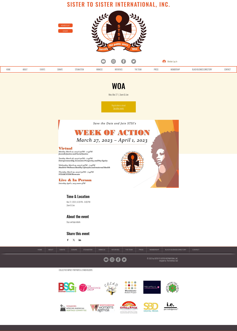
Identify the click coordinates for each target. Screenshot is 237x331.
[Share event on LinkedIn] (80, 240)
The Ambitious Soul (172, 260)
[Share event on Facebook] (68, 240)
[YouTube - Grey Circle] (103, 61)
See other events (118, 108)
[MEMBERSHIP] (65, 25)
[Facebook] (123, 61)
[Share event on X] (74, 240)
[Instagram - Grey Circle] (113, 61)
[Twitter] (133, 61)
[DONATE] (65, 31)
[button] (118, 300)
